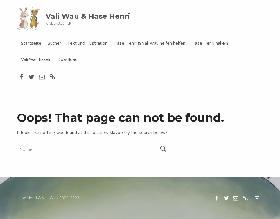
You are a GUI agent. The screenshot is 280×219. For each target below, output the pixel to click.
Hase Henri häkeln (209, 43)
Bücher (54, 43)
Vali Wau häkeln (36, 59)
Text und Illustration (87, 43)
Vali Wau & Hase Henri (88, 16)
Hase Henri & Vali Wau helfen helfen (149, 43)
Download (68, 59)
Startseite (31, 43)
